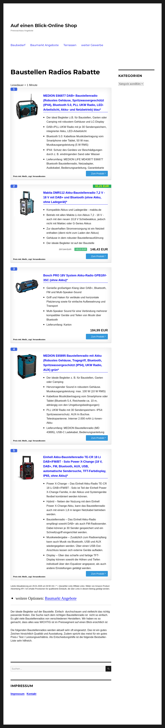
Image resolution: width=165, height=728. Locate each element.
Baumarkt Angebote (44, 45)
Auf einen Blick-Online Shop (44, 25)
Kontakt (31, 693)
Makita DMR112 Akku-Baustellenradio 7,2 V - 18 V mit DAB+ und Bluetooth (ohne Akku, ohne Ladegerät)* (74, 197)
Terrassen (69, 45)
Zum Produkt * (98, 173)
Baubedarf (18, 45)
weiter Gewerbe (92, 45)
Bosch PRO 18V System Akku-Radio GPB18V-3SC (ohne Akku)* (75, 278)
